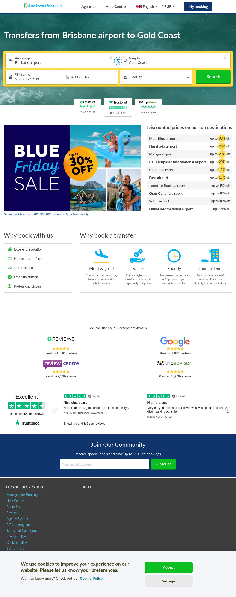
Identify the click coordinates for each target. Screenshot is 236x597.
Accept (169, 567)
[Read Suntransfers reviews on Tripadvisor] (175, 365)
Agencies (88, 6)
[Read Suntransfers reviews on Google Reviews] (175, 342)
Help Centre (116, 6)
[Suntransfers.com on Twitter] (95, 497)
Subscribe (163, 464)
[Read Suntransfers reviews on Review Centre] (61, 365)
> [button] (111, 57)
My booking (198, 6)
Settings (169, 581)
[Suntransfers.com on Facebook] (85, 497)
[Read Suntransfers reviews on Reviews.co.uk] (61, 342)
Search (213, 76)
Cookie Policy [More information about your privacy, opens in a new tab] (91, 578)
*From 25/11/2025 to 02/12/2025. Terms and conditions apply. (46, 214)
